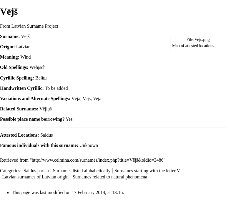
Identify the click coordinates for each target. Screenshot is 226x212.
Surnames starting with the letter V (147, 170)
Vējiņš (45, 108)
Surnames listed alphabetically (82, 170)
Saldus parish (36, 170)
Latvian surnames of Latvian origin (35, 176)
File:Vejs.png (198, 39)
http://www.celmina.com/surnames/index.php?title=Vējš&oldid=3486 (98, 160)
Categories (10, 170)
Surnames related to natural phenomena (110, 176)
